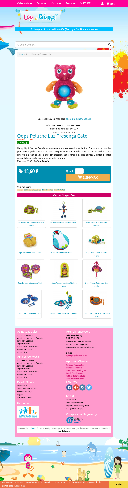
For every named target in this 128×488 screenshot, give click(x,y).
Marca (56, 3)
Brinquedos (47, 190)
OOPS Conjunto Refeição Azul (29, 313)
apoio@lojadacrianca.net (78, 119)
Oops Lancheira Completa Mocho (31, 283)
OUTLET (85, 3)
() (111, 3)
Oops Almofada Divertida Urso (29, 253)
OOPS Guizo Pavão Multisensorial (63, 222)
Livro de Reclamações (75, 379)
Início (21, 54)
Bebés (20, 190)
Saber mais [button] (19, 486)
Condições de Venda (74, 373)
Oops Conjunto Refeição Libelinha (63, 313)
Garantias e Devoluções (76, 370)
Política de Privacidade (75, 376)
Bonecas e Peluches (32, 190)
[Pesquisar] (109, 44)
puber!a (32, 428)
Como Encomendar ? (74, 368)
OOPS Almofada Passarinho (61, 253)
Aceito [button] (118, 484)
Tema (41, 3)
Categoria (24, 3)
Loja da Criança (64, 431)
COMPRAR (88, 177)
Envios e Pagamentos (75, 365)
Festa (71, 3)
